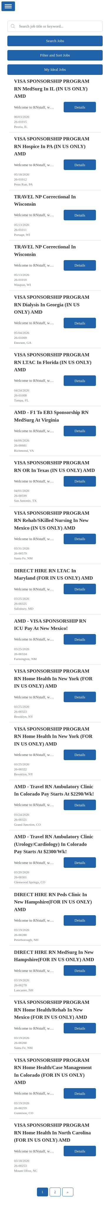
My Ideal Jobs (55, 69)
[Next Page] (67, 1192)
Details (80, 107)
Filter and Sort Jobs (55, 55)
